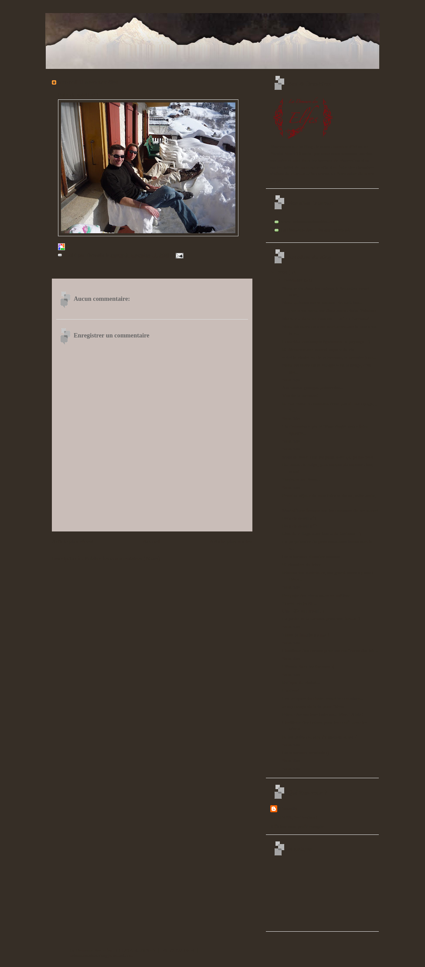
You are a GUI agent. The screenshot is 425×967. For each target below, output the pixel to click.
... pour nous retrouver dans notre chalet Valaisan (329, 310)
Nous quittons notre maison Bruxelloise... (322, 302)
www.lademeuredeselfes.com (309, 221)
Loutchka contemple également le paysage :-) (326, 341)
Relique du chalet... (301, 682)
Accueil (151, 541)
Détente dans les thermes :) (308, 666)
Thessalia (288, 808)
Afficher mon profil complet (297, 826)
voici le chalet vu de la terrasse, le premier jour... (329, 357)
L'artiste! (290, 690)
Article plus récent (73, 541)
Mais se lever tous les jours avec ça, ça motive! (327, 457)
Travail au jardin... (300, 603)
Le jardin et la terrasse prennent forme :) (321, 618)
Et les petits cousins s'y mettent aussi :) (319, 736)
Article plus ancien (231, 541)
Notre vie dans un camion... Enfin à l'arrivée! (325, 318)
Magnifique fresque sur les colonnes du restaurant (330, 510)
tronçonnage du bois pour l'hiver (313, 706)
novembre (293, 280)
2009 (283, 272)
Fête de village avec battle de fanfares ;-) (321, 533)
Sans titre (291, 379)
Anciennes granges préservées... (313, 387)
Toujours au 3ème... (301, 479)
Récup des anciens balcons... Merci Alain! (323, 714)
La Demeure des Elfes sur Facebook (315, 229)
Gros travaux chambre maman (311, 556)
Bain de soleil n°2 (299, 525)
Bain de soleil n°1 (299, 518)
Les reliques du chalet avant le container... (323, 698)
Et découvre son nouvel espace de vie (318, 349)
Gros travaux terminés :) (306, 752)
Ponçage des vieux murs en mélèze (316, 595)
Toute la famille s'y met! (305, 634)
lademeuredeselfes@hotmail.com (101, 955)
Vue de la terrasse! (300, 395)
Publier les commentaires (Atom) (122, 558)
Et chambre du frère (301, 564)
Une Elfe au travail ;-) (303, 610)
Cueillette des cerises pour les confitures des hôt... (330, 650)
